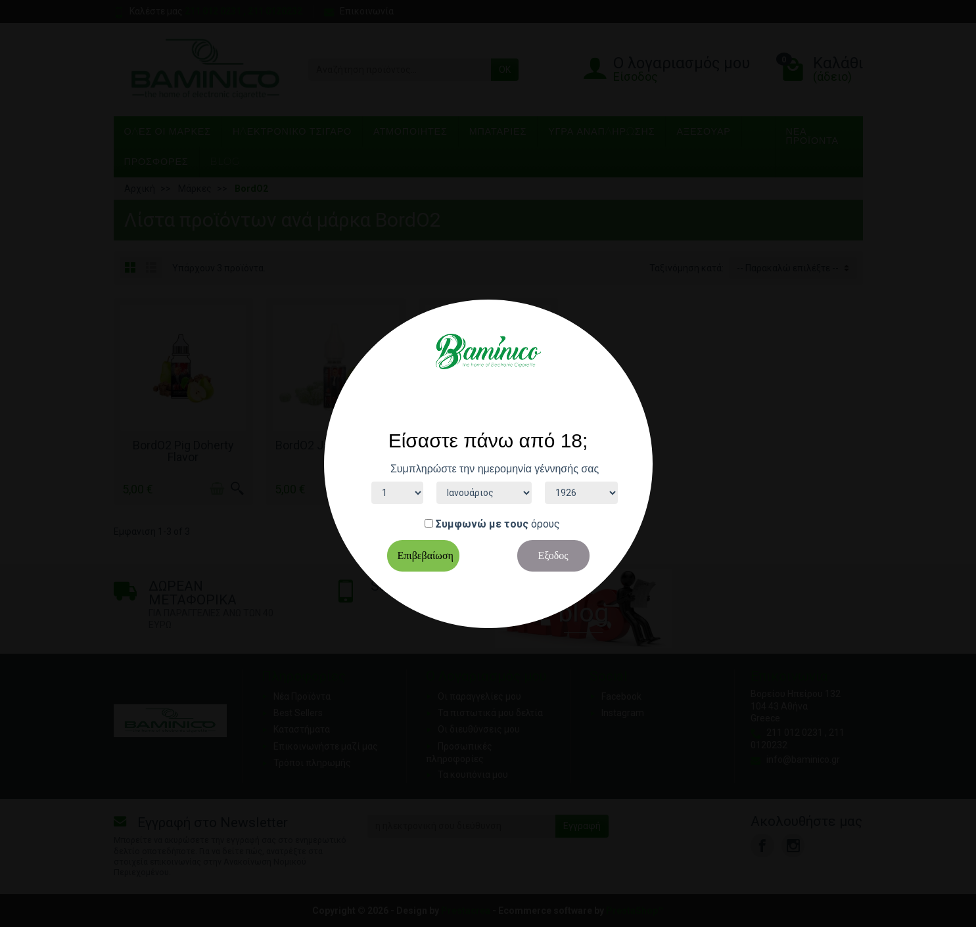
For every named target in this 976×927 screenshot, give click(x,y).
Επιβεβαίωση (425, 555)
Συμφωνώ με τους (482, 524)
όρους (545, 524)
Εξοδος (553, 555)
